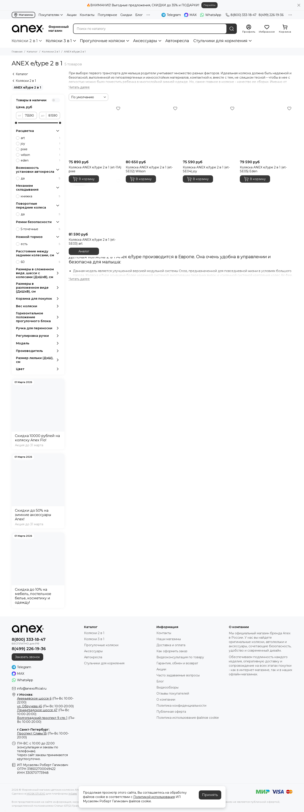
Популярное (107, 15)
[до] (53, 115)
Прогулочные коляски (102, 40)
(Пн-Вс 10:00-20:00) (45, 706)
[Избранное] (267, 28)
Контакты (87, 15)
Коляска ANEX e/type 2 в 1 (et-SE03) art (92, 241)
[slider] (16, 123)
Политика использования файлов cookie (187, 718)
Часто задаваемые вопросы (178, 675)
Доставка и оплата (170, 645)
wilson (40, 155)
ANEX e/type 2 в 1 (27, 87)
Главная (17, 51)
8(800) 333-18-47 (241, 15)
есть (40, 244)
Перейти (209, 5)
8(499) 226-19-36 (271, 15)
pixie (40, 149)
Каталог (32, 51)
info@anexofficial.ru (31, 688)
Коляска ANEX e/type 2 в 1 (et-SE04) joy (206, 169)
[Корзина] (285, 28)
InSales (72, 793)
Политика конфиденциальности (181, 706)
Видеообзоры (167, 687)
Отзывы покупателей (172, 693)
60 (40, 262)
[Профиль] (248, 28)
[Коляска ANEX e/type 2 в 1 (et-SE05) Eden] (266, 131)
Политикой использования (154, 797)
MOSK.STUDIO (36, 793)
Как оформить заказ (171, 651)
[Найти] (231, 29)
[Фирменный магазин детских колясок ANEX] (28, 29)
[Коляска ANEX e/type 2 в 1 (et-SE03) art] (95, 203)
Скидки (126, 15)
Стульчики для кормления (220, 40)
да (40, 178)
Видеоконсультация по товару (180, 657)
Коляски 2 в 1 (25, 40)
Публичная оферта (171, 712)
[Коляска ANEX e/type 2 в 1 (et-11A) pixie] (95, 131)
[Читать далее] (79, 87)
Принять (210, 795)
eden (40, 160)
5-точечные (40, 229)
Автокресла (177, 40)
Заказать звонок (27, 657)
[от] (30, 115)
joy (40, 144)
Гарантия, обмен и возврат (177, 663)
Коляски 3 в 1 (59, 40)
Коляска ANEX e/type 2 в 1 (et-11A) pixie (95, 169)
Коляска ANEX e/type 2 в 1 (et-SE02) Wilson (149, 169)
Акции (71, 15)
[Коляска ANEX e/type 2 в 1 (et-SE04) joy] (209, 131)
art (40, 138)
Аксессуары (145, 40)
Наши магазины (168, 639)
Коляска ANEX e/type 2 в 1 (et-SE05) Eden (263, 169)
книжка (40, 196)
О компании (165, 699)
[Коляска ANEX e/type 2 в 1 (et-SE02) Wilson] (152, 131)
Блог (139, 15)
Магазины (23, 15)
